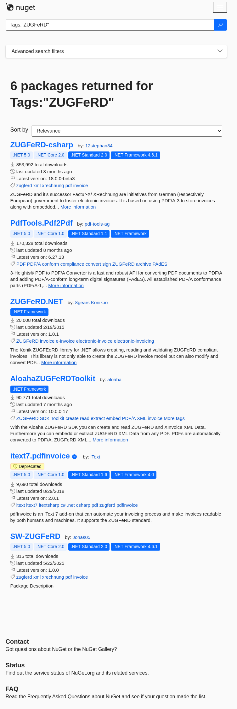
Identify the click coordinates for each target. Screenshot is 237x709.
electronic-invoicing (134, 341)
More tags (174, 418)
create (72, 418)
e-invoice (65, 341)
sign (106, 264)
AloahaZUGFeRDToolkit (52, 378)
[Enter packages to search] (110, 25)
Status (15, 665)
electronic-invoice (94, 341)
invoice (80, 185)
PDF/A (34, 264)
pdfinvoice (127, 505)
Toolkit (57, 418)
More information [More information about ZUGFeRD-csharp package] (78, 207)
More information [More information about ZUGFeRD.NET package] (59, 362)
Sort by (19, 130)
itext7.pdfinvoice (40, 455)
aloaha (114, 379)
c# (63, 505)
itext (20, 505)
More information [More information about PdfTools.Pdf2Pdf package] (66, 285)
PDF (21, 264)
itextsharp (49, 505)
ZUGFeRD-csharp (41, 144)
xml (37, 185)
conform (50, 264)
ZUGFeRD (123, 264)
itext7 (31, 505)
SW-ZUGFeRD (35, 536)
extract (98, 418)
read (84, 418)
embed (113, 418)
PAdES (159, 264)
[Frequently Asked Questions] (12, 688)
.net (71, 505)
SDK (45, 418)
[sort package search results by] (126, 131)
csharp (83, 505)
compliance (72, 264)
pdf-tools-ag (97, 224)
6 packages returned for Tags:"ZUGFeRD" (81, 94)
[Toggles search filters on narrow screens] (220, 51)
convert (93, 264)
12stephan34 (99, 145)
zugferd (24, 185)
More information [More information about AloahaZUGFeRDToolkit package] (110, 439)
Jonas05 (81, 537)
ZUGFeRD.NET (36, 301)
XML (141, 418)
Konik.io (99, 302)
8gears (83, 302)
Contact (17, 641)
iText (95, 456)
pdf (68, 185)
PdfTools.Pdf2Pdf (41, 223)
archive (143, 264)
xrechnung (53, 185)
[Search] (220, 25)
